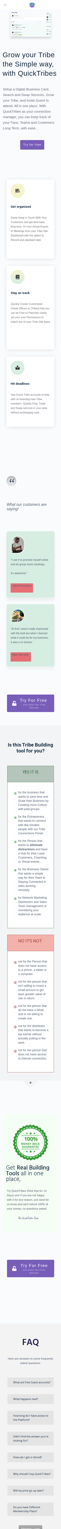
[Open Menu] (5, 4)
